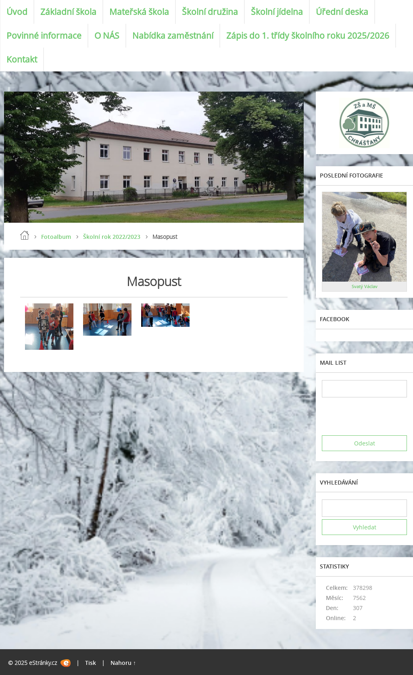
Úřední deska (342, 11)
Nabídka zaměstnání (172, 35)
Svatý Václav (365, 286)
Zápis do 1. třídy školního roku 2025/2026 (307, 35)
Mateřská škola (139, 11)
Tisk (90, 663)
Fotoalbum (56, 236)
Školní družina (210, 11)
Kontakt (21, 59)
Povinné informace (43, 35)
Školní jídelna (277, 11)
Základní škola (68, 11)
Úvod (16, 11)
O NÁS (106, 35)
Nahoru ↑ (123, 663)
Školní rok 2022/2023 (111, 236)
